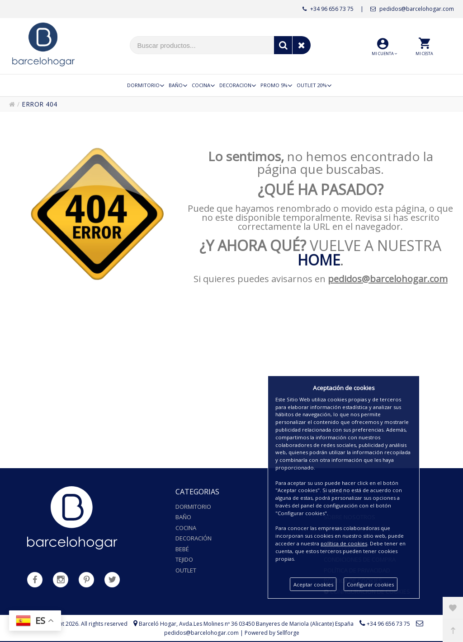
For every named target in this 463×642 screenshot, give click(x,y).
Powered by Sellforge (272, 633)
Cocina (185, 528)
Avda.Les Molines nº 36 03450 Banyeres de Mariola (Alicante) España (266, 624)
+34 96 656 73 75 (328, 9)
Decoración (193, 538)
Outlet (185, 570)
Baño (183, 517)
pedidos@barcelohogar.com (412, 9)
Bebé (182, 549)
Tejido (184, 559)
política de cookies (344, 543)
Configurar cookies (370, 584)
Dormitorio (193, 506)
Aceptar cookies (313, 584)
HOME (319, 260)
